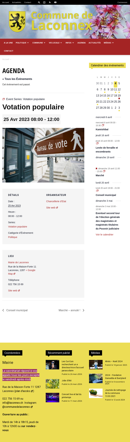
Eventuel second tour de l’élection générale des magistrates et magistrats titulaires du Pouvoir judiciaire (108, 213)
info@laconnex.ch (12, 394)
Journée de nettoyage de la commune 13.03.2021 (115, 385)
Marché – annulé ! (70, 302)
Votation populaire (17, 218)
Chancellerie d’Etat (56, 193)
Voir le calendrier (104, 226)
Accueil (5, 2)
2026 (30, 438)
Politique (22, 42)
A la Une (8, 42)
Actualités (16, 2)
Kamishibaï (102, 121)
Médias (109, 42)
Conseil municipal (17, 302)
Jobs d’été (66, 372)
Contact (27, 2)
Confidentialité (112, 438)
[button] (39, 2)
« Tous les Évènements (17, 70)
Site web (52, 199)
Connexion (122, 2)
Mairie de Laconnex (18, 254)
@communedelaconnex (17, 398)
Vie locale (55, 42)
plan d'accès (24, 383)
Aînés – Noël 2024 (113, 353)
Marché (100, 167)
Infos (70, 42)
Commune (38, 42)
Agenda (82, 42)
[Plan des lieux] (63, 265)
